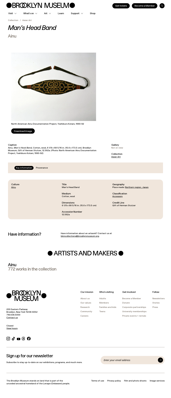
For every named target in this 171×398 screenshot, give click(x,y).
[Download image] (23, 131)
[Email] (130, 360)
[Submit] (160, 360)
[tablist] (31, 168)
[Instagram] (8, 338)
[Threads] (23, 338)
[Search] (162, 5)
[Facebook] (29, 338)
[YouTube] (18, 338)
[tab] (24, 168)
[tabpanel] (85, 199)
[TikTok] (13, 338)
